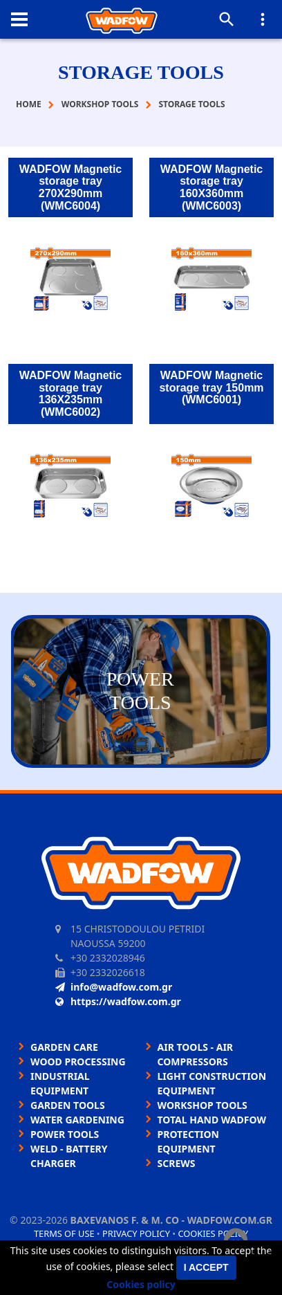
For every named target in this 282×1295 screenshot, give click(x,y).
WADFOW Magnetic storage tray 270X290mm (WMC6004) (70, 187)
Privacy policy (136, 1233)
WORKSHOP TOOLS (202, 1105)
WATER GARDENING (77, 1119)
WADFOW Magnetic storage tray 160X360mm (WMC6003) (211, 187)
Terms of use (64, 1233)
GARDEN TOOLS (67, 1105)
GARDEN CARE (64, 1047)
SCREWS (177, 1163)
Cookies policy (141, 1284)
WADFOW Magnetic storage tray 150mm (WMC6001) (211, 387)
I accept (206, 1267)
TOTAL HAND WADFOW (212, 1119)
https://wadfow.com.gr (118, 1001)
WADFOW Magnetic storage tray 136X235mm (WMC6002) (70, 393)
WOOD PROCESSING (78, 1061)
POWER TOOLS (64, 1134)
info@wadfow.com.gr (113, 986)
